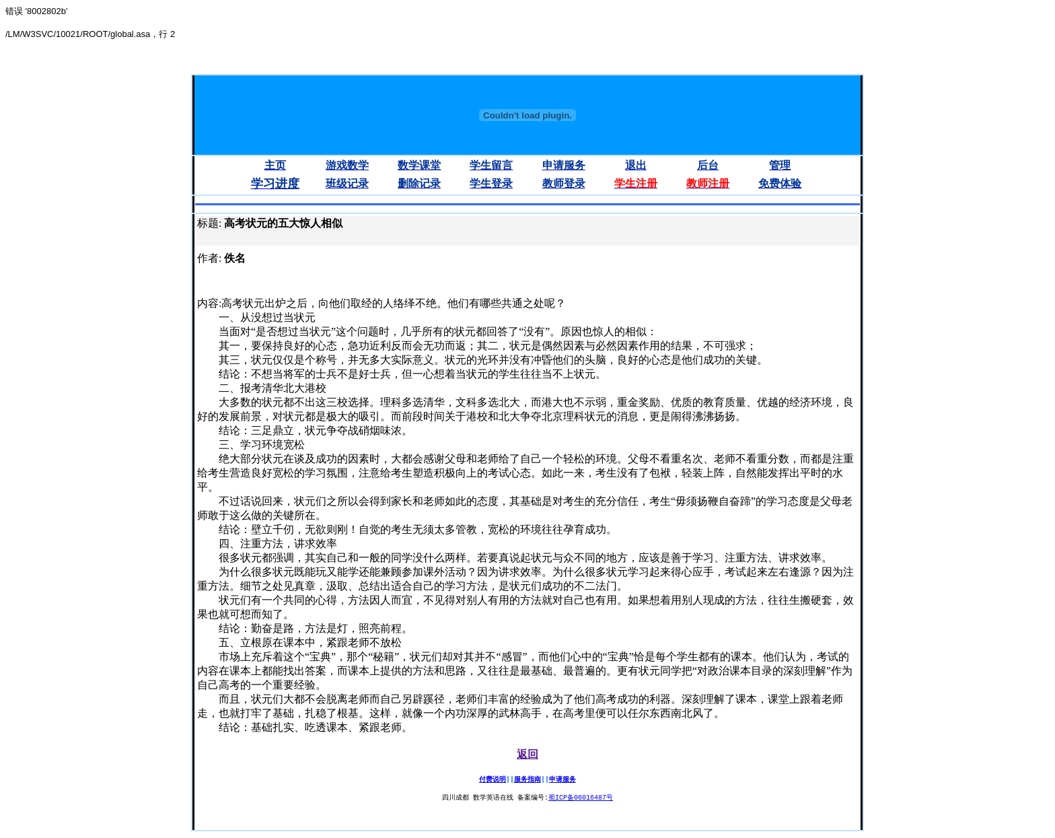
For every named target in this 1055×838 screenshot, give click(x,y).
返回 (527, 754)
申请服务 (562, 779)
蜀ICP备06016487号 (580, 798)
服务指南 (527, 779)
